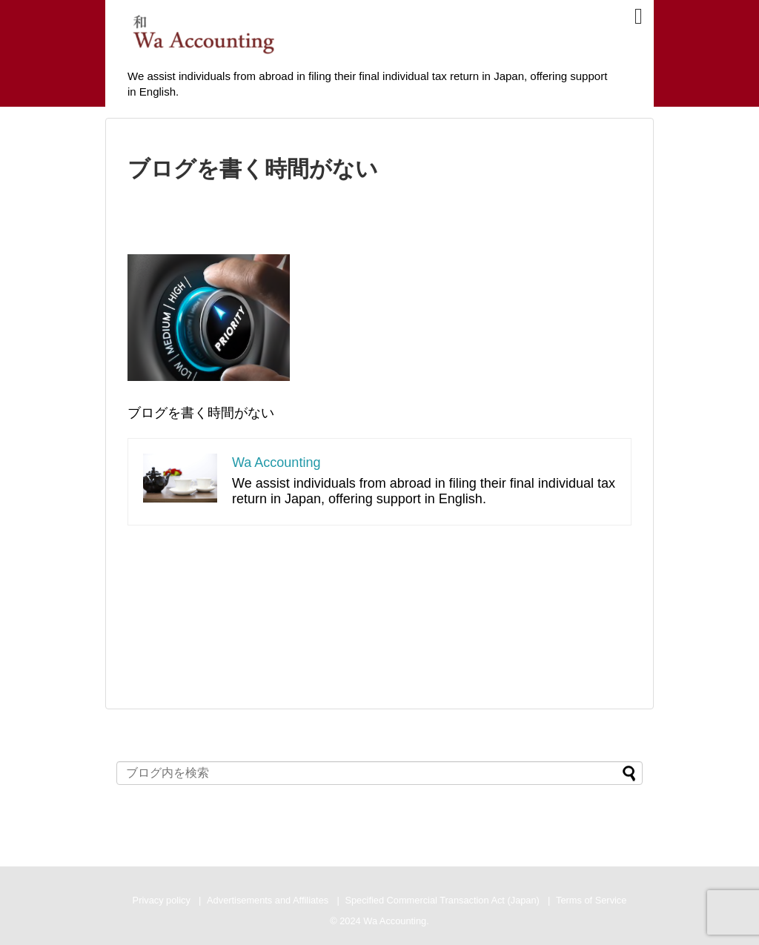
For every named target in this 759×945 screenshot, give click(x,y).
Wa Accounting (276, 462)
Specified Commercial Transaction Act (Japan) (442, 900)
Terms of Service (591, 900)
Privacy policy (161, 900)
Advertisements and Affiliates (267, 900)
